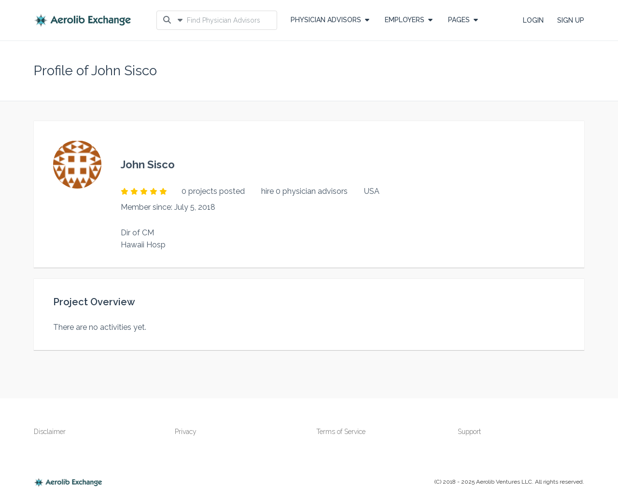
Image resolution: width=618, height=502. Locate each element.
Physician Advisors (330, 20)
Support (469, 431)
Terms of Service (340, 431)
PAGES (463, 20)
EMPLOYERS (409, 20)
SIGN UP (570, 20)
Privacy (186, 431)
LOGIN (533, 20)
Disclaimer (50, 431)
